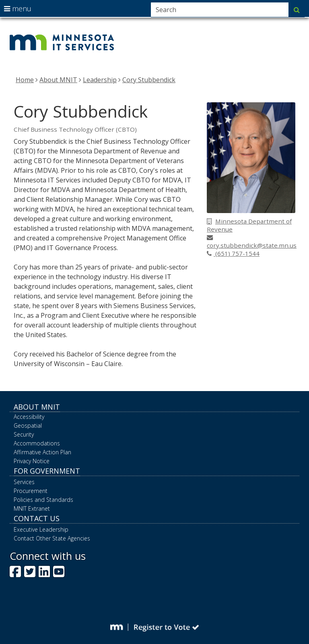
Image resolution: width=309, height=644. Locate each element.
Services (24, 482)
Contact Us (37, 518)
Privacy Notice (31, 461)
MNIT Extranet (32, 508)
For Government (47, 471)
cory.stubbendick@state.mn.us (252, 241)
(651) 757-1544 (233, 253)
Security (24, 434)
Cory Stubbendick (148, 79)
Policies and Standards (43, 499)
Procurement (30, 491)
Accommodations (37, 443)
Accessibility (29, 416)
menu (17, 8)
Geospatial (28, 425)
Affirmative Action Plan (42, 452)
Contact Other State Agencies (52, 538)
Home (25, 79)
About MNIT (58, 79)
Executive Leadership (41, 529)
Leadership (100, 79)
